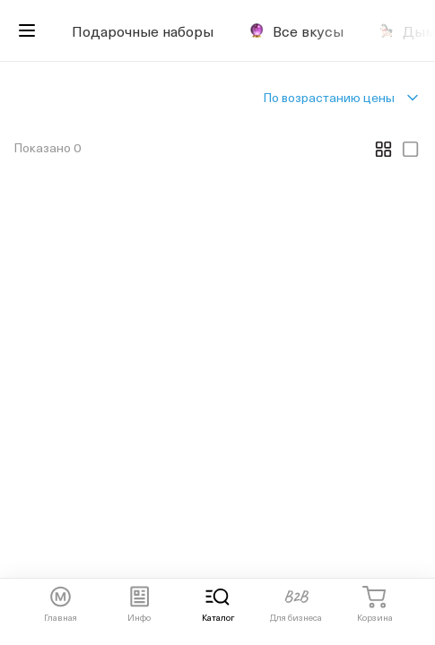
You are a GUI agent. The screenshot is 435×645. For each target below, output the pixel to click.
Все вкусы (296, 30)
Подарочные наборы (142, 30)
